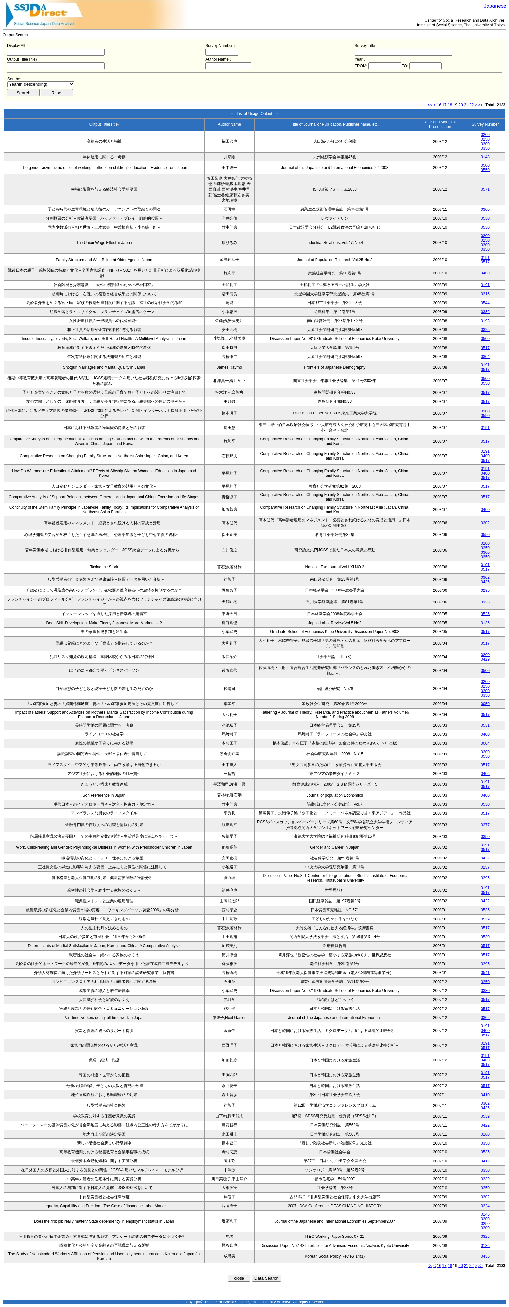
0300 (485, 144)
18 (450, 105)
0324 (485, 1206)
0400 (485, 273)
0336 (485, 312)
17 (444, 105)
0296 (485, 590)
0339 (485, 1179)
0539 (485, 919)
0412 (485, 1161)
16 (439, 105)
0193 (485, 321)
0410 (485, 1095)
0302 (485, 577)
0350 (485, 148)
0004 (485, 743)
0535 (485, 910)
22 (471, 105)
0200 (485, 135)
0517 (485, 262)
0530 (485, 218)
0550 (485, 170)
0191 (485, 257)
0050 (485, 704)
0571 (485, 189)
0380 (485, 990)
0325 (485, 329)
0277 (485, 825)
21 (466, 105)
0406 (485, 773)
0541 (485, 973)
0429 (485, 659)
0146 (485, 1214)
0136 (485, 623)
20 (460, 105)
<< (430, 105)
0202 (485, 523)
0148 (485, 157)
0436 (485, 582)
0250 (485, 139)
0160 (485, 1134)
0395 (485, 878)
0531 (485, 725)
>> (480, 105)
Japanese (495, 6)
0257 (485, 867)
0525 (485, 614)
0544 (485, 303)
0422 (485, 858)
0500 (485, 165)
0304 (485, 356)
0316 (485, 294)
